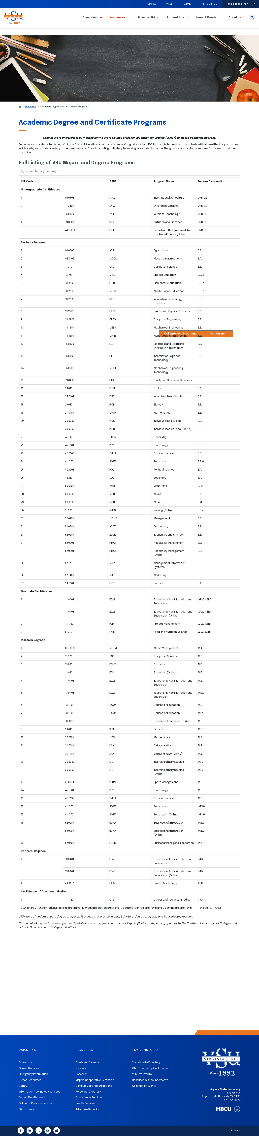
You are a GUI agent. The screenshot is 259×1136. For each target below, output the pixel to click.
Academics (118, 21)
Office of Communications (35, 1103)
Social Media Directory (146, 1062)
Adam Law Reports (87, 1109)
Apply (152, 3)
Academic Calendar (88, 1062)
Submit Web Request (32, 1097)
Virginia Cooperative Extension (95, 1080)
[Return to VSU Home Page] (20, 107)
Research (82, 1074)
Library (23, 1086)
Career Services (29, 1068)
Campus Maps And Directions (94, 1086)
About (233, 21)
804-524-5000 (232, 1100)
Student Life (176, 21)
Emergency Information (33, 1074)
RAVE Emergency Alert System (150, 1068)
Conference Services (89, 1097)
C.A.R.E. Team (26, 1109)
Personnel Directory (88, 1091)
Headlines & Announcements (150, 1080)
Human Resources (30, 1080)
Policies (235, 1131)
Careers (81, 1068)
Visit (170, 3)
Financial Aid (146, 21)
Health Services (86, 1103)
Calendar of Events (144, 1086)
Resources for (237, 4)
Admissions (90, 21)
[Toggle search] (252, 21)
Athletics (209, 3)
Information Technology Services (39, 1091)
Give (187, 3)
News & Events (206, 21)
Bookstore (25, 1062)
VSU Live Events (142, 1074)
